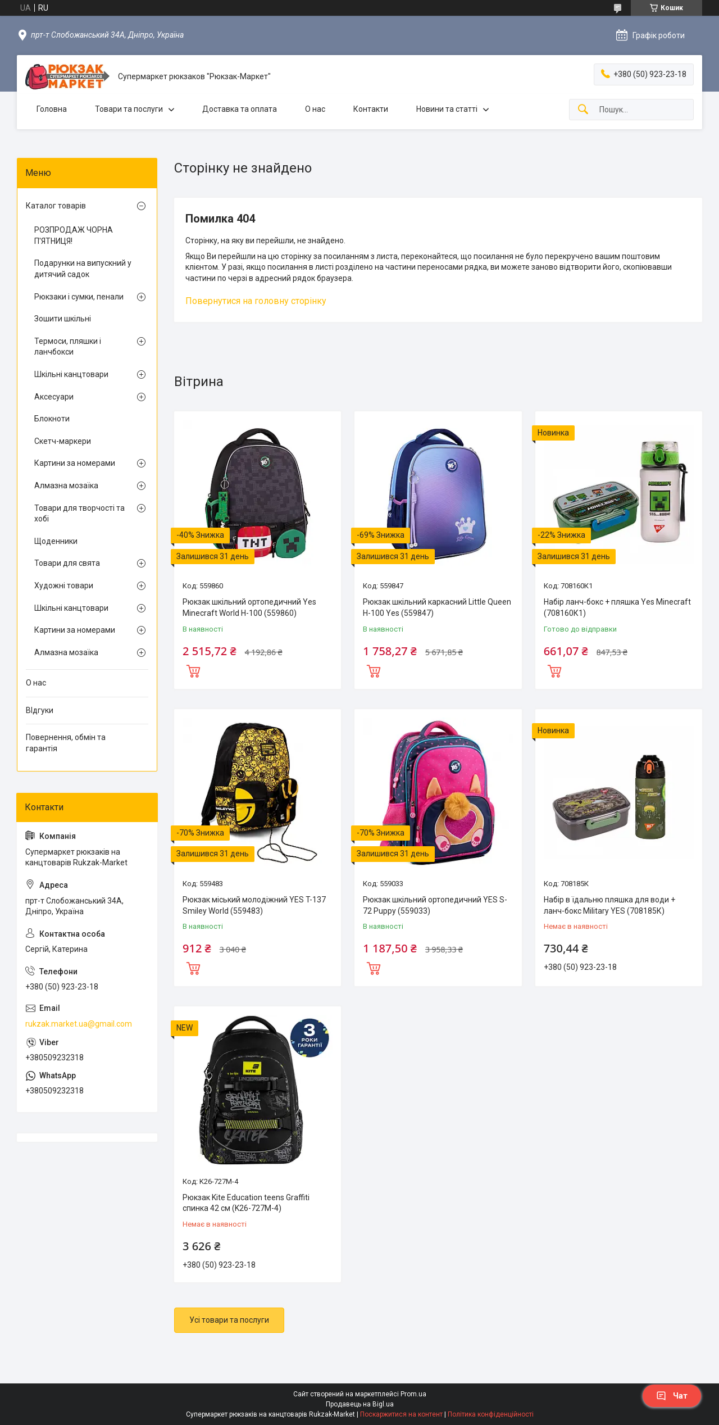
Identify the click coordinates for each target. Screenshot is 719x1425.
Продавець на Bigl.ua (360, 1404)
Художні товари (63, 585)
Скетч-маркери (62, 441)
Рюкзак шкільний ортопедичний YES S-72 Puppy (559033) (435, 905)
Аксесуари (54, 396)
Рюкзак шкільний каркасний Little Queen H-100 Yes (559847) (437, 607)
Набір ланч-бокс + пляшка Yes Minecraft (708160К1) (617, 607)
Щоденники (56, 541)
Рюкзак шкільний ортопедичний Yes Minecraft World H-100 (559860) (249, 607)
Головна (52, 109)
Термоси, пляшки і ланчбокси (67, 347)
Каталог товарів (56, 205)
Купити (193, 669)
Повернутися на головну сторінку (255, 301)
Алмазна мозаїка (66, 485)
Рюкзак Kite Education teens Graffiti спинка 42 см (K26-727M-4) (246, 1203)
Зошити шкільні (62, 318)
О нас (315, 109)
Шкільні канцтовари (71, 374)
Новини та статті (446, 109)
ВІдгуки (39, 710)
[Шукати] (583, 110)
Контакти (370, 109)
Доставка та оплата (239, 109)
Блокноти (52, 418)
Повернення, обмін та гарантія (66, 743)
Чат (672, 1396)
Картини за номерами (74, 463)
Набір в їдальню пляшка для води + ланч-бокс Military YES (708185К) (609, 905)
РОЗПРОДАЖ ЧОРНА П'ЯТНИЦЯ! (73, 235)
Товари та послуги (129, 109)
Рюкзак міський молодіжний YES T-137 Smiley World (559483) (254, 905)
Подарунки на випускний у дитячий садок (82, 268)
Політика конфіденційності (491, 1414)
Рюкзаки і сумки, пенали (79, 296)
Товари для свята (67, 563)
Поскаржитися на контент (401, 1414)
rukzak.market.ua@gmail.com (78, 1023)
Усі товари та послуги (229, 1319)
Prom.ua (413, 1394)
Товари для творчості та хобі (79, 513)
